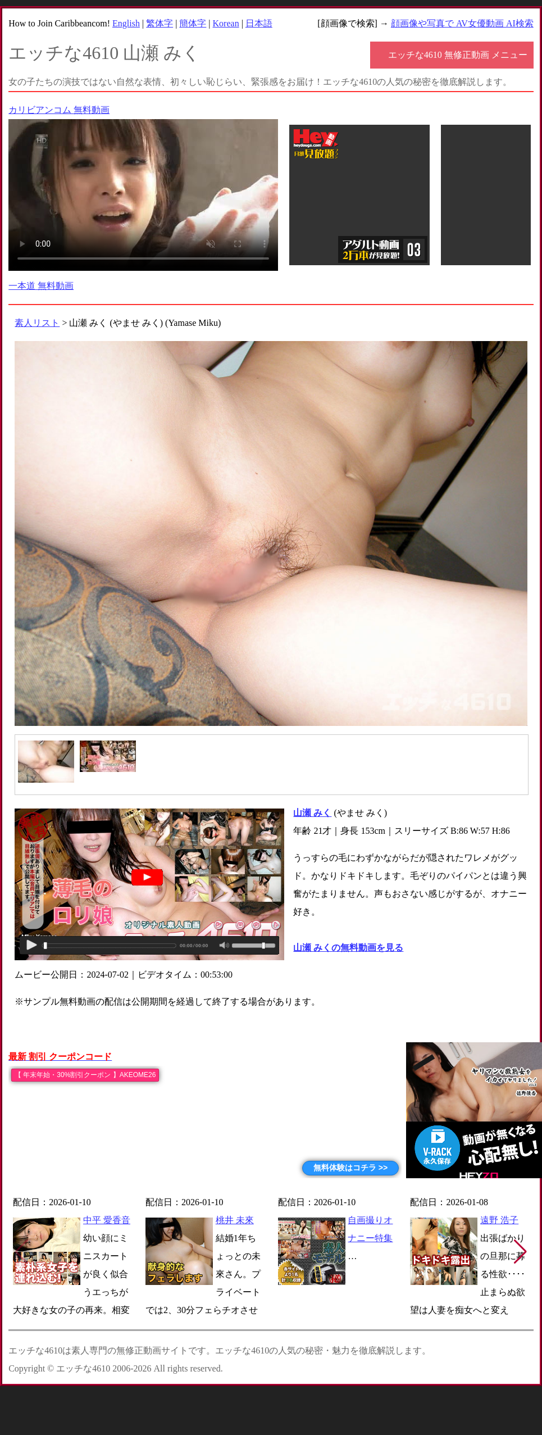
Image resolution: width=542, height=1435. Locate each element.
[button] (520, 1251)
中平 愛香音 (106, 1220)
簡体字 (192, 23)
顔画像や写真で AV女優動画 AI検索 (462, 23)
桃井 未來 (235, 1220)
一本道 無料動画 (41, 285)
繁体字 (159, 23)
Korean (226, 23)
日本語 (258, 23)
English (126, 23)
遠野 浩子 (499, 1220)
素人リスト (37, 323)
